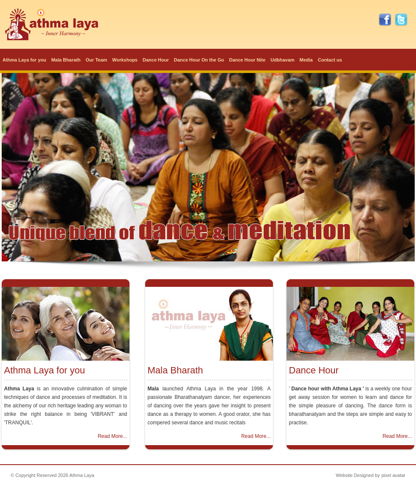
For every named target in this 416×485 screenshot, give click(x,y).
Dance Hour (156, 59)
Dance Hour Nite (247, 59)
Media (306, 59)
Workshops (125, 59)
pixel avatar (393, 475)
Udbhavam (282, 59)
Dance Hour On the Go (199, 59)
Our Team (96, 59)
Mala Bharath (66, 59)
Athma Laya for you (24, 59)
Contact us (330, 59)
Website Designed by (358, 475)
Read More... (112, 436)
